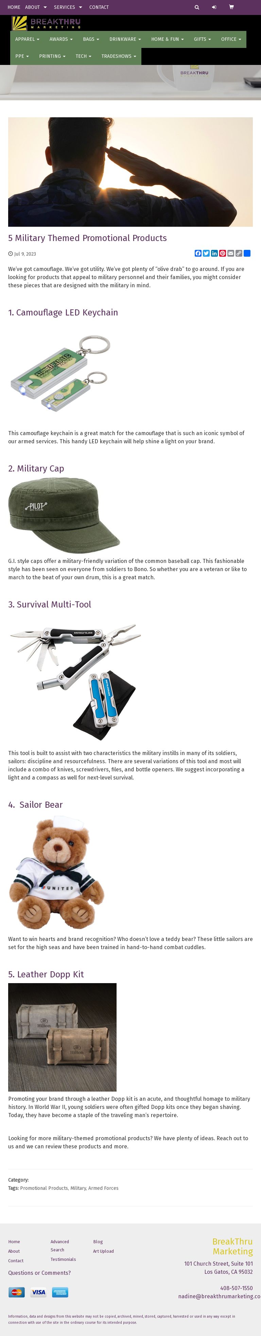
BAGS (91, 44)
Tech (83, 61)
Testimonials (63, 1259)
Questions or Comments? (39, 1273)
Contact (15, 1260)
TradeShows (119, 61)
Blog (98, 1241)
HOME (13, 7)
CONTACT (99, 7)
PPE (22, 61)
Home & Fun (167, 44)
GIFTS (202, 44)
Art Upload (103, 1251)
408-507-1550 (236, 1288)
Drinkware (125, 44)
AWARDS (61, 44)
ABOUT (32, 7)
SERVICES (64, 7)
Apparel (27, 44)
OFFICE (231, 44)
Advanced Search (60, 1245)
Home (14, 1241)
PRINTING (52, 61)
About (14, 1251)
